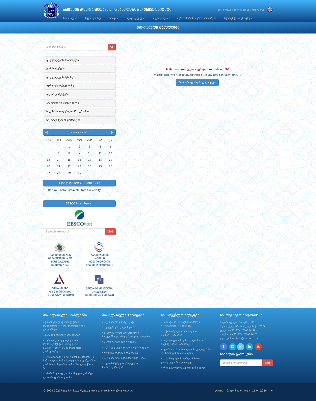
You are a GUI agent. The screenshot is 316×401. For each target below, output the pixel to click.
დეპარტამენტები (57, 94)
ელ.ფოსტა (224, 10)
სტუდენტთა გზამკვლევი (119, 322)
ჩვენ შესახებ (94, 18)
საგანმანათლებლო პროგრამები (68, 111)
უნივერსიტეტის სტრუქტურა (121, 353)
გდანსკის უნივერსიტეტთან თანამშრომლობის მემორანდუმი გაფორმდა (64, 326)
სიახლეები (71, 18)
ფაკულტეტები (137, 18)
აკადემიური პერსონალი (62, 103)
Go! (110, 231)
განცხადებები (55, 68)
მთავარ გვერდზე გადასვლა (197, 82)
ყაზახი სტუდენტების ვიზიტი (62, 335)
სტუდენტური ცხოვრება (240, 18)
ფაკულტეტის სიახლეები (62, 60)
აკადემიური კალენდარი (119, 327)
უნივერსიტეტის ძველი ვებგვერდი (184, 367)
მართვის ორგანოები (60, 85)
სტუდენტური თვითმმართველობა (125, 358)
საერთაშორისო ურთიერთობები (197, 18)
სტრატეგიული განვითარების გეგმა (126, 347)
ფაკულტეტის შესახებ (60, 77)
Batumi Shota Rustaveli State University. (74, 190)
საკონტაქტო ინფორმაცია (63, 120)
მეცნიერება (161, 18)
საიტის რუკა (241, 10)
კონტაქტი (258, 10)
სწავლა (115, 18)
